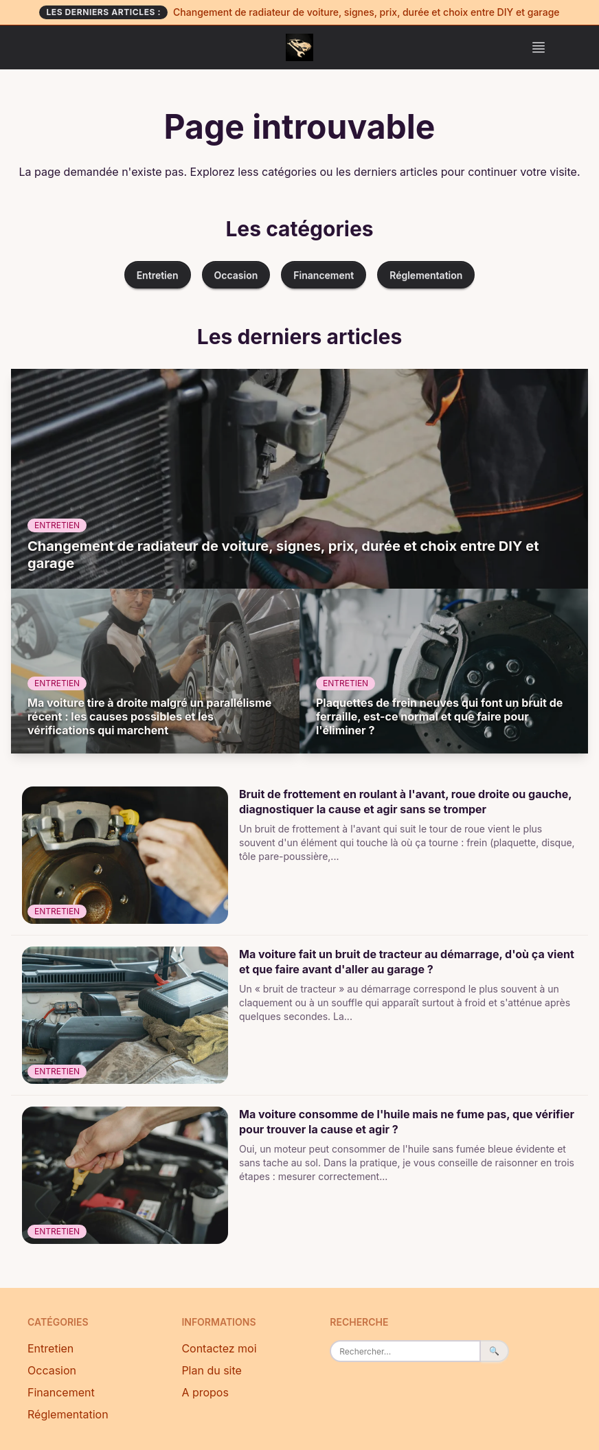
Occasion (236, 275)
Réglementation (425, 275)
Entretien (158, 275)
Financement (323, 275)
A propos (205, 1392)
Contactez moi (218, 1348)
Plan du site (211, 1370)
